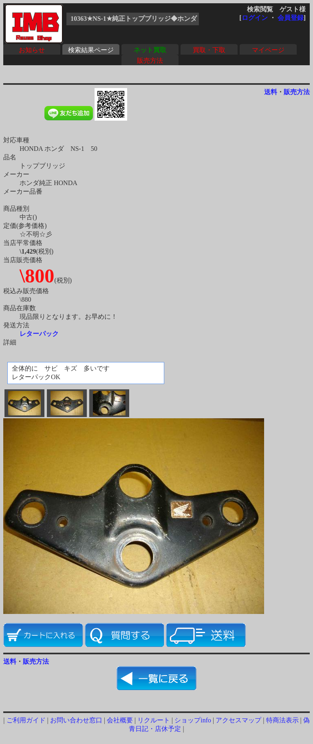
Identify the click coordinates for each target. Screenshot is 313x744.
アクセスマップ (238, 720)
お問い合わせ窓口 (76, 720)
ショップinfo (192, 720)
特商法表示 (282, 720)
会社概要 (120, 720)
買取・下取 (209, 49)
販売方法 (150, 60)
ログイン (255, 17)
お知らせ (32, 49)
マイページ (268, 49)
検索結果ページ (91, 49)
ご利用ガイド (26, 720)
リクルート (153, 720)
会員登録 (291, 17)
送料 (270, 91)
